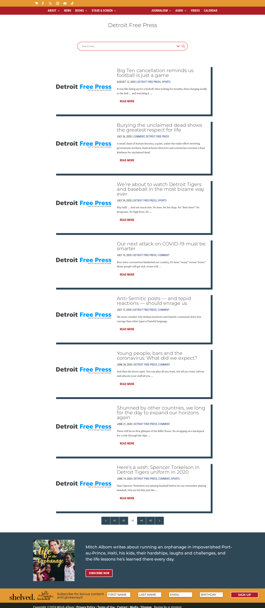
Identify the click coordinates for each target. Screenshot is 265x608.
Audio (179, 10)
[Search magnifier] (183, 43)
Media (134, 604)
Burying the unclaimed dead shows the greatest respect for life (159, 124)
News (67, 10)
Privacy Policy (85, 604)
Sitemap (146, 604)
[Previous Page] (105, 517)
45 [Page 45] (150, 517)
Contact (122, 604)
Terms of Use (106, 604)
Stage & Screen (102, 10)
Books (79, 10)
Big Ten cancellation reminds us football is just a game (155, 69)
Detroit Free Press (149, 78)
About (52, 10)
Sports (166, 78)
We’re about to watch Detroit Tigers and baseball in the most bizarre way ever (160, 186)
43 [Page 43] (132, 517)
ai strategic (175, 604)
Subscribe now (99, 570)
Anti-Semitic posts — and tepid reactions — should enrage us (154, 297)
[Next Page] (159, 517)
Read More (127, 98)
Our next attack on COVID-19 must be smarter (161, 243)
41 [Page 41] (114, 517)
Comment (139, 133)
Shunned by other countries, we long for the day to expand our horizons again (161, 409)
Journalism (159, 10)
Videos (195, 10)
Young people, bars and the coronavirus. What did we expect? (157, 352)
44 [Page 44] (141, 517)
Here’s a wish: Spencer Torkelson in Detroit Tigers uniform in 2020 (158, 466)
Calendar (210, 10)
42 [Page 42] (123, 517)
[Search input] (128, 43)
